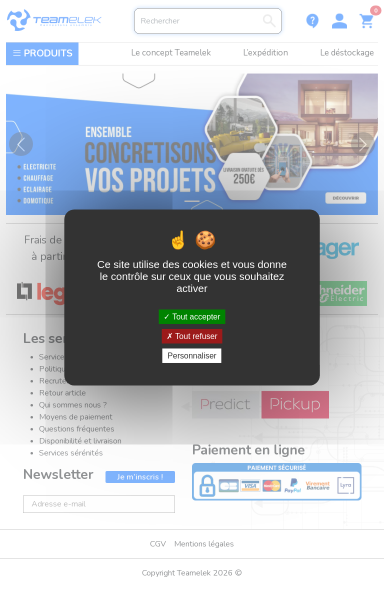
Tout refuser (192, 336)
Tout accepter (192, 316)
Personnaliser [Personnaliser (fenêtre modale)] (192, 356)
